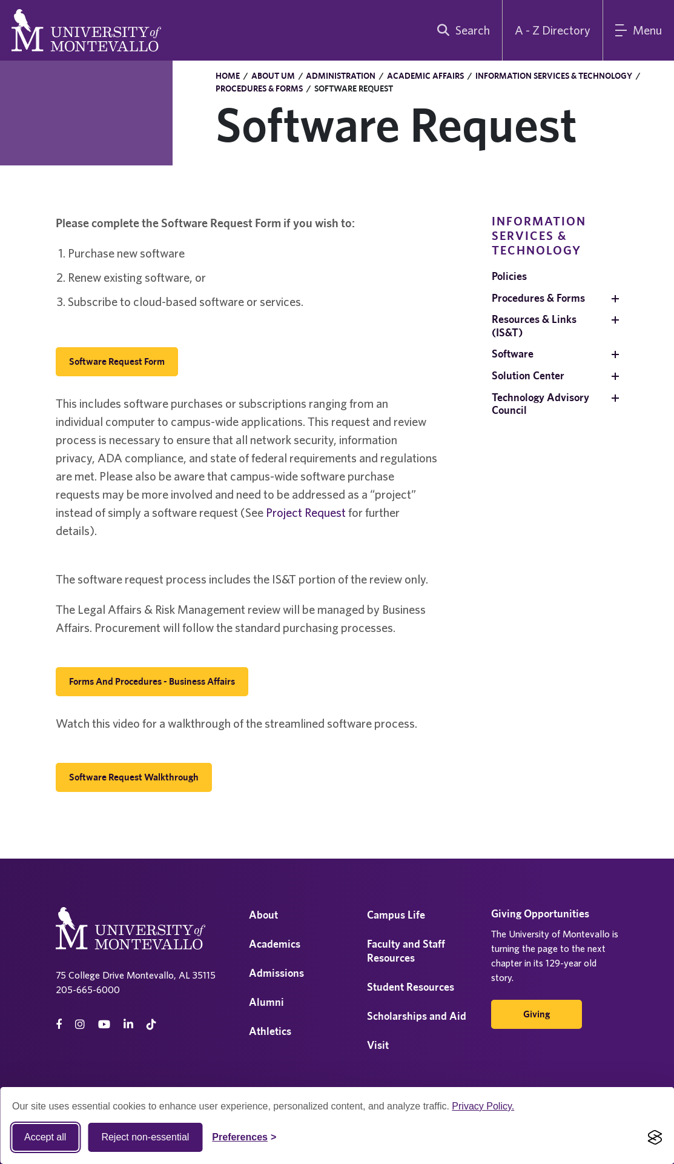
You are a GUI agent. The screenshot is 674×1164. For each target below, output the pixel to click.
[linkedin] (128, 1024)
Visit (378, 1045)
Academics (274, 943)
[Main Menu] (638, 30)
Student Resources (410, 986)
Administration (340, 76)
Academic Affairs (425, 76)
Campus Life (396, 914)
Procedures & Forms (259, 88)
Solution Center (528, 375)
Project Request (306, 512)
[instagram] (80, 1024)
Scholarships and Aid (416, 1015)
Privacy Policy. (483, 1106)
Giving (536, 1014)
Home (228, 76)
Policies (509, 276)
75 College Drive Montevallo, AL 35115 (136, 974)
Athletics (270, 1031)
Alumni (266, 1002)
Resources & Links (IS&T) (534, 326)
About (263, 914)
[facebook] (59, 1024)
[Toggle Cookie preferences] (244, 1137)
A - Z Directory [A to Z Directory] (552, 30)
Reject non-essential (145, 1137)
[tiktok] (151, 1024)
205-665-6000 (88, 989)
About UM (273, 76)
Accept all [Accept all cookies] (45, 1137)
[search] (461, 30)
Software (513, 353)
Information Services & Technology (553, 76)
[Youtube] (104, 1024)
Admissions (276, 972)
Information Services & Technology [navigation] (539, 235)
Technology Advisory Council (540, 404)
